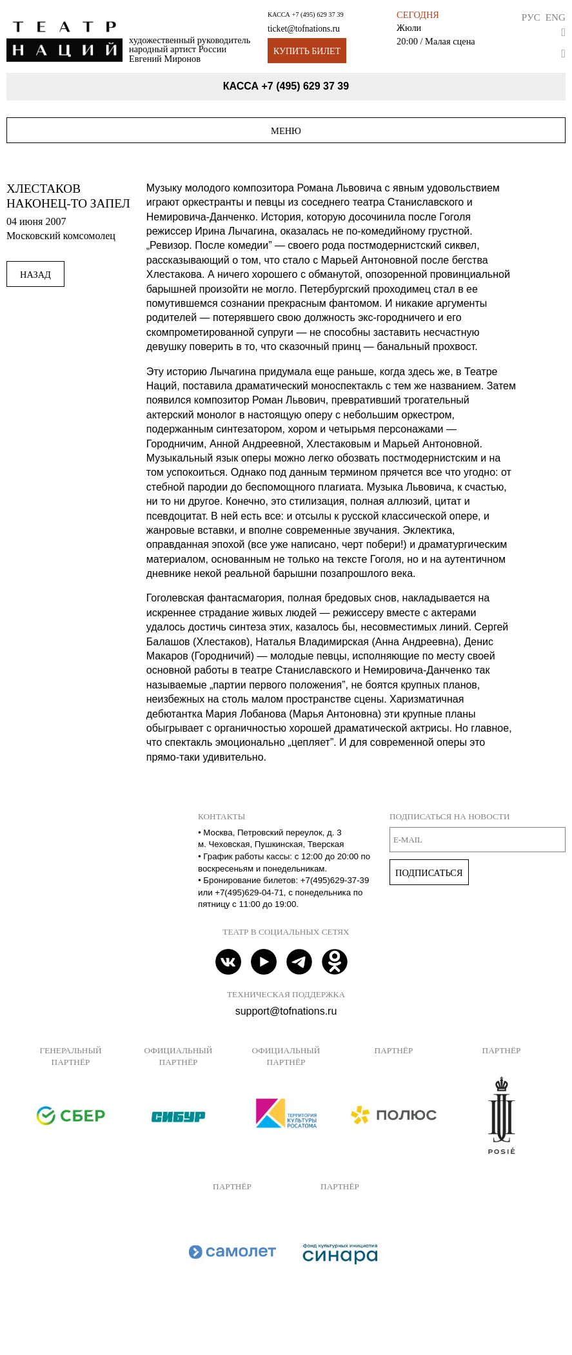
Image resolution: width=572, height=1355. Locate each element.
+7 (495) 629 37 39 (317, 14)
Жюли (409, 28)
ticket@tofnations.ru (304, 29)
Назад (35, 274)
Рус (531, 17)
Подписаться (429, 873)
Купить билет (306, 51)
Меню (286, 131)
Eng (556, 17)
